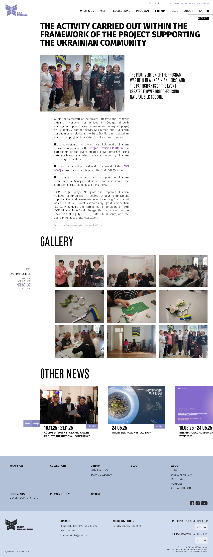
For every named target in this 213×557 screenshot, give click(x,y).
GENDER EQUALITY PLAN (24, 497)
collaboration (181, 488)
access (201, 527)
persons (177, 483)
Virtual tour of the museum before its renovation (179, 3)
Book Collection (101, 474)
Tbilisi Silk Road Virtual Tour (131, 432)
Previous (27, 423)
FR (207, 10)
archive (203, 18)
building (177, 479)
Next (36, 423)
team (174, 470)
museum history (182, 474)
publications (99, 470)
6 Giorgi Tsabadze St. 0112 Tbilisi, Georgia (78, 526)
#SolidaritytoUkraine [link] (66, 206)
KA (200, 10)
